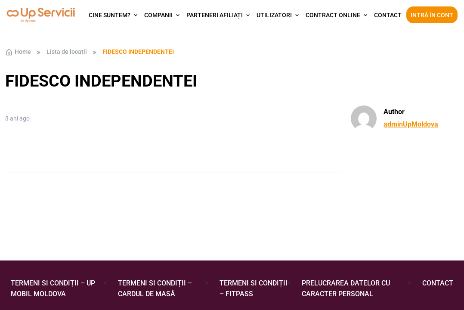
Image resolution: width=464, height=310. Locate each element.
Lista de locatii (66, 51)
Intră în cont (432, 15)
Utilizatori (274, 15)
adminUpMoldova (411, 124)
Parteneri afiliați (214, 15)
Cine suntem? (109, 15)
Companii (158, 15)
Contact (388, 15)
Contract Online (333, 15)
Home (18, 52)
